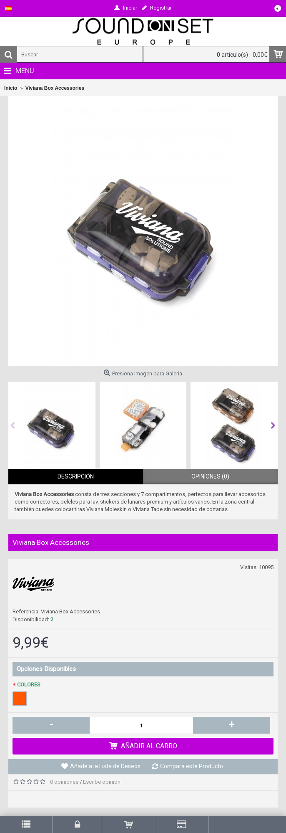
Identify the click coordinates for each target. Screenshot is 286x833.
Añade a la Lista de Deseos (105, 766)
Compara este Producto (191, 766)
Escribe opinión (101, 782)
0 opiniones (64, 782)
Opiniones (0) (210, 476)
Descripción (76, 476)
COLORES (28, 684)
